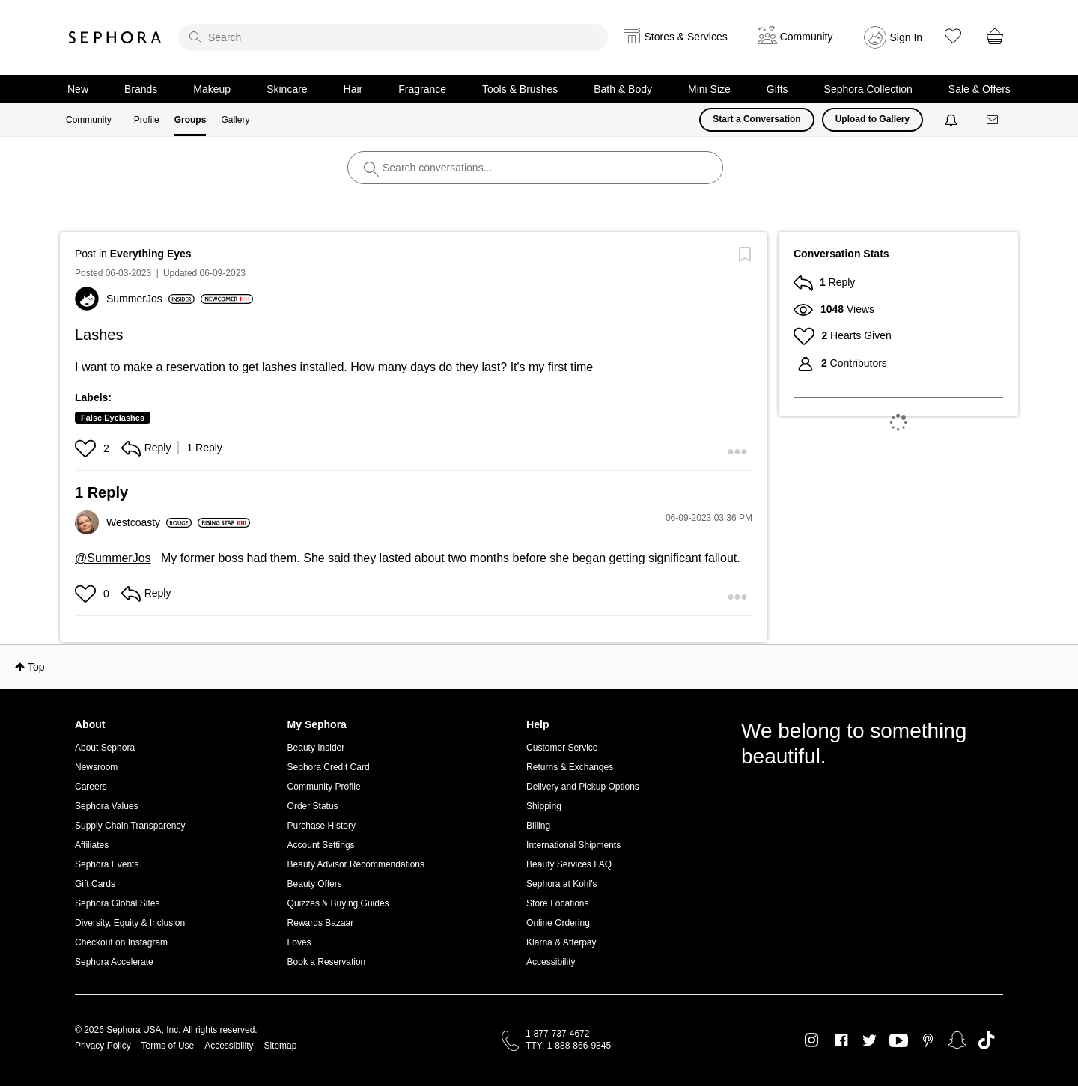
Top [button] (36, 667)
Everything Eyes (151, 254)
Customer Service (561, 747)
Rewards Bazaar (320, 923)
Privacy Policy (103, 1045)
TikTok (986, 1040)
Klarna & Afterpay (561, 942)
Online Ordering (558, 923)
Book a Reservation (326, 962)
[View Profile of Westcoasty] (149, 522)
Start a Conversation (756, 119)
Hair (353, 89)
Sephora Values (106, 806)
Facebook (841, 1040)
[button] (87, 448)
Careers (91, 786)
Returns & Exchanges (569, 767)
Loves (299, 942)
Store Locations (557, 903)
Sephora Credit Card (328, 767)
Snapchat (957, 1040)
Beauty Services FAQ (569, 864)
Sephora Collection (868, 89)
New (77, 89)
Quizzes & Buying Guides (338, 903)
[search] (393, 37)
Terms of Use (168, 1045)
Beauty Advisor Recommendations (355, 864)
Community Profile (324, 786)
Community (89, 120)
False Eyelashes (112, 417)
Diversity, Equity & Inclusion (130, 923)
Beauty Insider (316, 747)
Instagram (812, 1040)
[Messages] (993, 120)
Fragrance (422, 89)
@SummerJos (113, 558)
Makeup (212, 89)
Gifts (777, 89)
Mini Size (709, 89)
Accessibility (550, 962)
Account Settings (321, 845)
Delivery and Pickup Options (582, 786)
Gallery (235, 120)
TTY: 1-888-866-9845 (568, 1045)
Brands (140, 89)
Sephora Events (106, 864)
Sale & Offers (979, 89)
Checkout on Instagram (121, 942)
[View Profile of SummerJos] (150, 298)
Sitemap (280, 1045)
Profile (146, 120)
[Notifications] (952, 120)
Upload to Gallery (872, 119)
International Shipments (573, 845)
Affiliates (92, 845)
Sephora (115, 37)
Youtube (898, 1041)
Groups (190, 120)
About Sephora (105, 747)
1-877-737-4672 (557, 1033)
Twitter (869, 1040)
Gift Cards (95, 884)
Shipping (543, 806)
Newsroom (96, 767)
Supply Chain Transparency (130, 825)
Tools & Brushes (520, 89)
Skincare (287, 89)
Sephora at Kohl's (561, 884)
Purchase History (321, 825)
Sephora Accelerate (114, 962)
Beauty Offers (314, 884)
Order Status (312, 806)
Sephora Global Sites (117, 903)
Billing (538, 825)
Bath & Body (623, 89)
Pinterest (928, 1040)
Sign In (906, 37)
